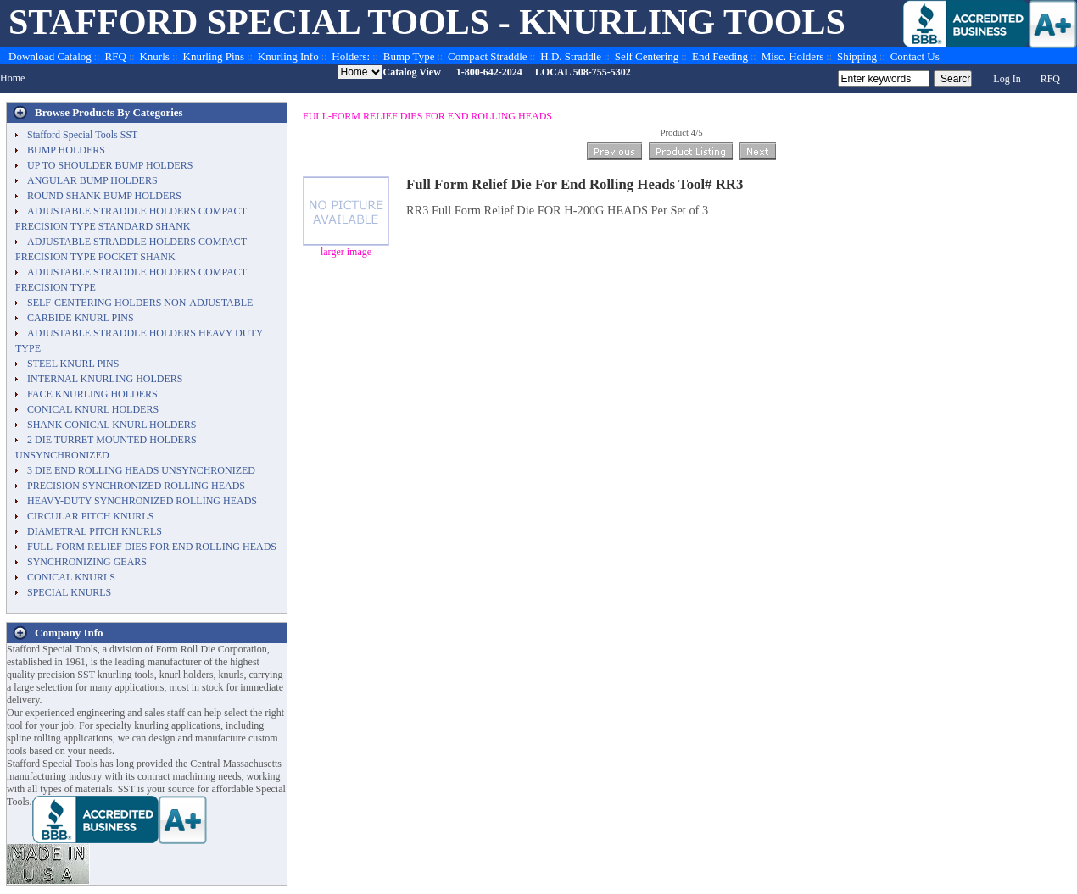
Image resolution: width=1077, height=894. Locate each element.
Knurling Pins (214, 56)
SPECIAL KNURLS (69, 592)
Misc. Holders (793, 56)
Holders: (351, 56)
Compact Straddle (487, 56)
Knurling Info (288, 56)
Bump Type (409, 56)
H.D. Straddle (570, 56)
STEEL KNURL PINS (73, 363)
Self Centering (646, 56)
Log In (1006, 79)
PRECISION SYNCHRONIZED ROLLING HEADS (136, 485)
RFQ (115, 56)
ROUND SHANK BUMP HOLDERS (104, 196)
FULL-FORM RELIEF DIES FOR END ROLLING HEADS (427, 116)
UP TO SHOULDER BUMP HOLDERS (110, 165)
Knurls (154, 56)
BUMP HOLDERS (66, 150)
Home (12, 78)
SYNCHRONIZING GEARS (87, 562)
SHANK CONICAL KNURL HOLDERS (111, 424)
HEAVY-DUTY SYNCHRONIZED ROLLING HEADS (142, 501)
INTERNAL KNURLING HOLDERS (105, 379)
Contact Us (915, 56)
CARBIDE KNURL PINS (80, 318)
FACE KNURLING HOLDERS (92, 394)
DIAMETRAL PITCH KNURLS (94, 531)
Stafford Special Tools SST (82, 135)
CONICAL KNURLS (71, 577)
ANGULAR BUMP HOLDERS (92, 180)
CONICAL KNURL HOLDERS (93, 409)
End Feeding (720, 56)
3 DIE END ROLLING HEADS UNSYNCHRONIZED (141, 470)
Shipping (857, 56)
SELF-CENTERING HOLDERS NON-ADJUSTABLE (140, 302)
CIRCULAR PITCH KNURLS (90, 516)
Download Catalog (50, 56)
